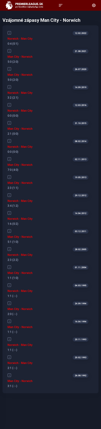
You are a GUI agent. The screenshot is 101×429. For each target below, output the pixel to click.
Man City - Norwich (20, 56)
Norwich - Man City (20, 38)
